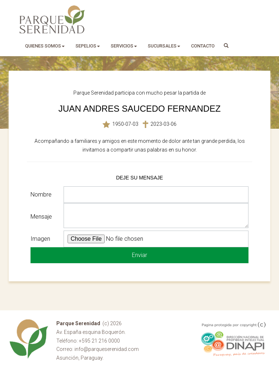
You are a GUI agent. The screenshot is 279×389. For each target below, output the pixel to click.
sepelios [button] (88, 46)
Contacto (203, 46)
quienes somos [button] (45, 46)
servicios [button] (124, 46)
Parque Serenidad (52, 19)
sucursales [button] (164, 46)
